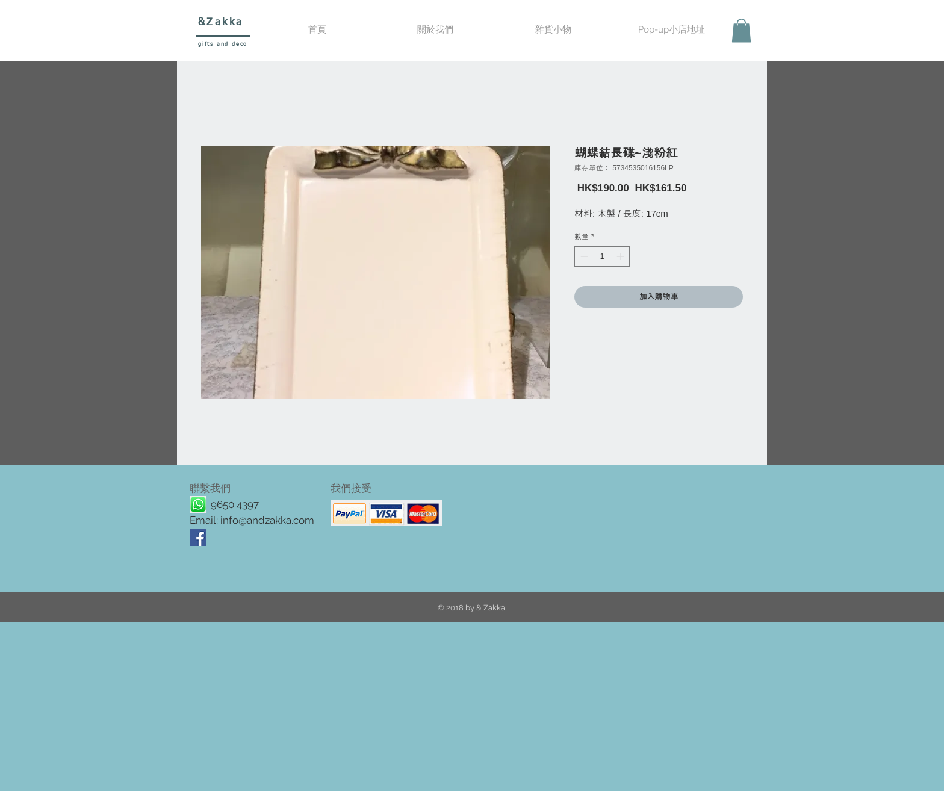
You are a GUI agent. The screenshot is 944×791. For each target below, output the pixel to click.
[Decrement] (582, 256)
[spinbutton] (602, 256)
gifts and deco (222, 44)
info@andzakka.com (267, 520)
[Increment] (621, 256)
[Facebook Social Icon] (198, 537)
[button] (553, 30)
